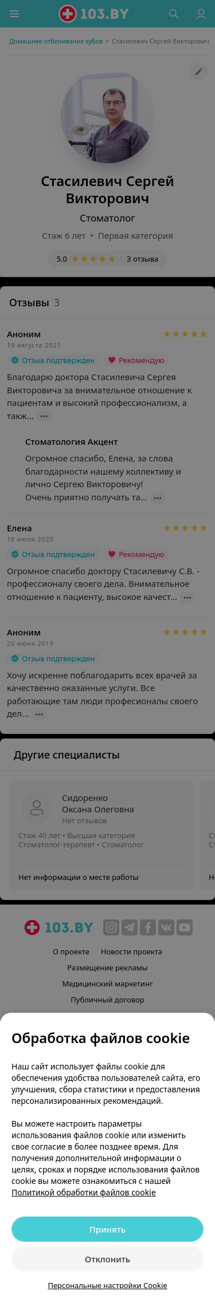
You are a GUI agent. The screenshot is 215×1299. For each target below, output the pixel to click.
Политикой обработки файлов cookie (83, 1192)
